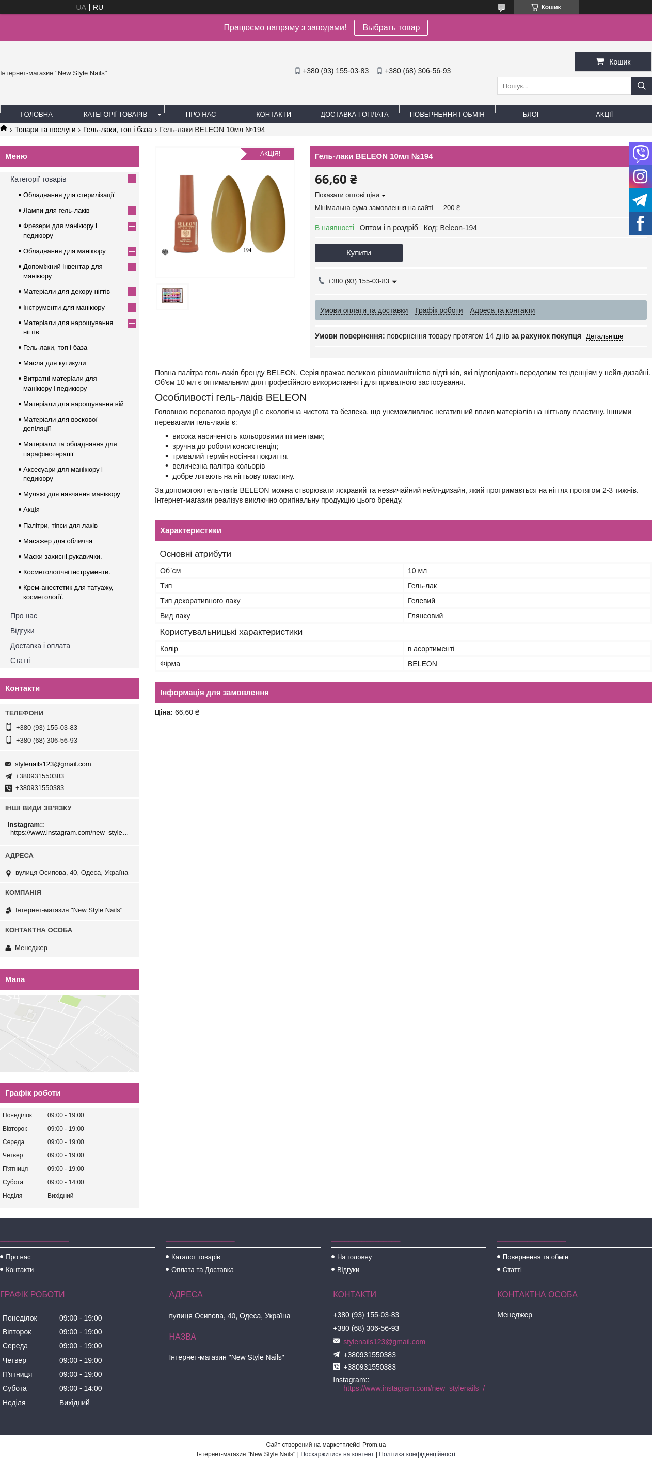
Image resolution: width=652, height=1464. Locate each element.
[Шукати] (641, 86)
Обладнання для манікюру (64, 251)
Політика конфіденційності (417, 1454)
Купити (358, 252)
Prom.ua (374, 1445)
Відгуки (22, 630)
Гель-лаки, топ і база (117, 129)
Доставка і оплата (355, 114)
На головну (354, 1257)
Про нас (201, 114)
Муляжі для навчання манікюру (71, 494)
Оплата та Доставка (202, 1270)
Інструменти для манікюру (64, 307)
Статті (20, 660)
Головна (37, 114)
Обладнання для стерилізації (68, 195)
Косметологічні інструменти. (66, 572)
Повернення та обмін (535, 1257)
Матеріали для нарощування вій (73, 404)
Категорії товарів (115, 114)
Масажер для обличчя (57, 541)
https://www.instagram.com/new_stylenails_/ (71, 832)
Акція (31, 509)
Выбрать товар (391, 27)
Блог (531, 114)
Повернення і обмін (447, 114)
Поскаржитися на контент (337, 1454)
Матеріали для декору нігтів (66, 291)
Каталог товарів (195, 1257)
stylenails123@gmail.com (53, 764)
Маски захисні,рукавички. (62, 556)
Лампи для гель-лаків (56, 210)
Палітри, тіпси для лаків (60, 525)
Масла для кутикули (54, 363)
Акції (604, 114)
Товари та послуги (44, 129)
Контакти (273, 114)
